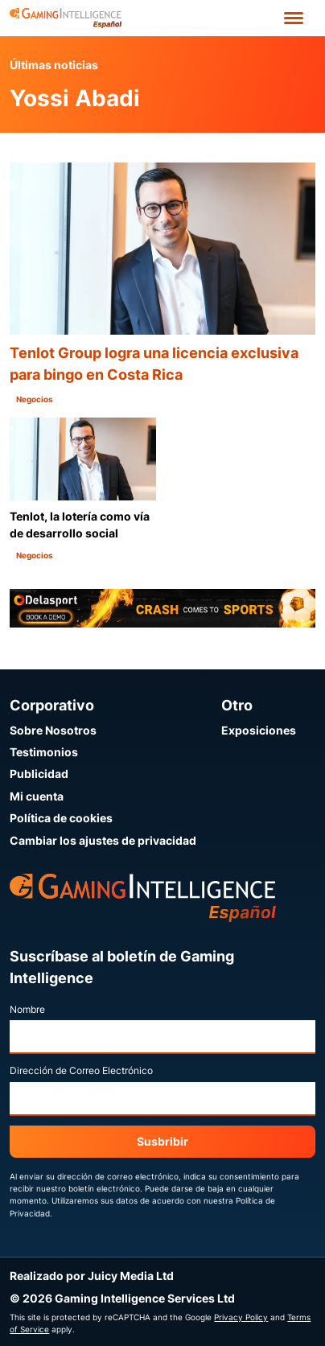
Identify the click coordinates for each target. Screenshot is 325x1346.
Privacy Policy (241, 1317)
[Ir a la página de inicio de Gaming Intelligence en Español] (65, 18)
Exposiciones (258, 730)
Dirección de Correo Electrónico (81, 1070)
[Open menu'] (294, 18)
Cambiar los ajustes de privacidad (103, 840)
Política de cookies (61, 818)
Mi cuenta (37, 796)
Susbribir (162, 1141)
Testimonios (44, 752)
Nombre (27, 1009)
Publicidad (39, 773)
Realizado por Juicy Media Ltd (92, 1275)
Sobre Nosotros (53, 730)
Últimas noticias (54, 65)
